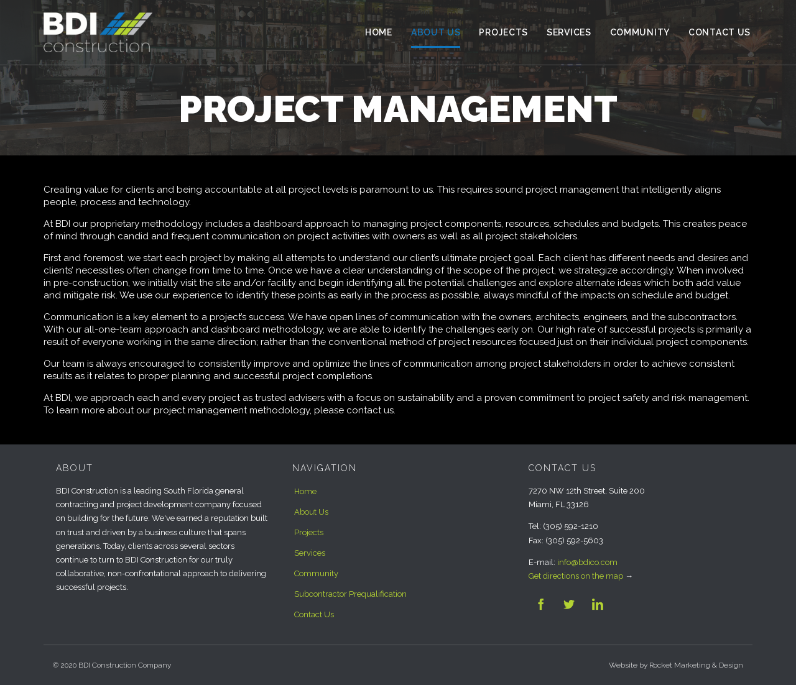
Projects (308, 532)
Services (309, 553)
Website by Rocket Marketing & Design (676, 665)
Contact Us (314, 614)
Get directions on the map (576, 576)
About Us (311, 512)
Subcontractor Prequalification (350, 594)
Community (316, 573)
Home (305, 491)
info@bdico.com (587, 562)
